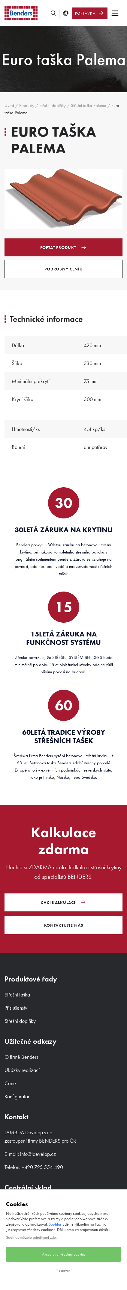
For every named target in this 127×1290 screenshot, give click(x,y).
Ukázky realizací (22, 1070)
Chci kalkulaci (58, 902)
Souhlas (55, 1224)
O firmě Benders (21, 1056)
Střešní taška (17, 994)
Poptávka (85, 13)
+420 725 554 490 (42, 1167)
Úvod (9, 105)
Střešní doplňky (52, 105)
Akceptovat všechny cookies (63, 1254)
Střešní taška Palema (88, 105)
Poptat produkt (58, 247)
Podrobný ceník (63, 269)
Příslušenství (17, 1007)
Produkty (26, 105)
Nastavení (63, 1270)
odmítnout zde (44, 1237)
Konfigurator (17, 1096)
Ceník (11, 1083)
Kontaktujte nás (63, 925)
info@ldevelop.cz (38, 1153)
